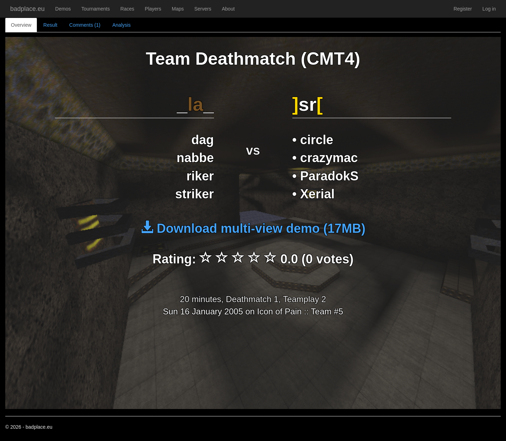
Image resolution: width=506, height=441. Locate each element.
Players (153, 9)
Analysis (121, 25)
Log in (489, 9)
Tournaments (95, 9)
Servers (202, 9)
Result (50, 25)
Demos (63, 9)
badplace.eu (27, 8)
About (228, 9)
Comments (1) (84, 25)
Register (463, 9)
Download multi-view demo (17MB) (253, 228)
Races (127, 9)
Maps (178, 9)
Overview (21, 25)
